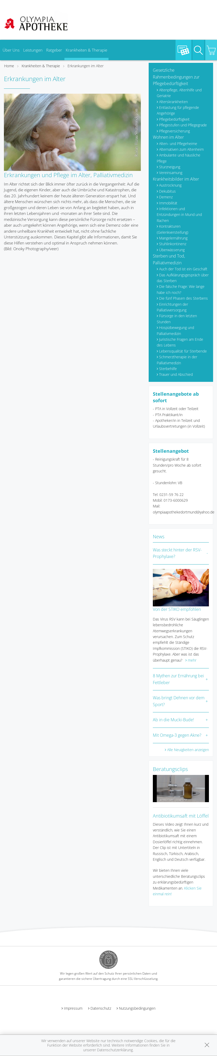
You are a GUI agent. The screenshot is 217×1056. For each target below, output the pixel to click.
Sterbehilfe (168, 368)
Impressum (73, 1008)
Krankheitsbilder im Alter (176, 179)
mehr (192, 660)
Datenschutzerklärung (115, 1049)
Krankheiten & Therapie (86, 50)
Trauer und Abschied (176, 374)
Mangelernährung (173, 238)
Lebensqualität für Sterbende (183, 351)
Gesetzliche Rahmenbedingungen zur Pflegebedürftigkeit (176, 76)
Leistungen (33, 50)
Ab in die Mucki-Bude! (173, 720)
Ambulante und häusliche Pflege (178, 158)
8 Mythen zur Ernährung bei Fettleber (178, 679)
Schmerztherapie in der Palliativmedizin (177, 359)
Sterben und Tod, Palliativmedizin (169, 259)
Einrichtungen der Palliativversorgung (172, 307)
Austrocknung (170, 185)
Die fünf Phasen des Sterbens (183, 298)
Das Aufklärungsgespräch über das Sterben (183, 277)
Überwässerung (172, 249)
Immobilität (168, 202)
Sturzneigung (169, 166)
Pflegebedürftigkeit (174, 119)
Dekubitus (167, 191)
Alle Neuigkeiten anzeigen (188, 749)
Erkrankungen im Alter (86, 65)
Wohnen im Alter (168, 137)
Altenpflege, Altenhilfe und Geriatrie (179, 92)
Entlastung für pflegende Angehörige (178, 110)
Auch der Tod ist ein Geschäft (183, 268)
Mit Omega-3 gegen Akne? (177, 735)
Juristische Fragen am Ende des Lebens (180, 342)
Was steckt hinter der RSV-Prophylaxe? (177, 553)
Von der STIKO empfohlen (177, 609)
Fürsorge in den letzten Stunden (177, 318)
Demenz (166, 196)
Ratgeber (54, 50)
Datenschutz (101, 1008)
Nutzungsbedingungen (137, 1008)
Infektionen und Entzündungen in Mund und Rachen (179, 214)
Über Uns (11, 50)
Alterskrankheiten (173, 101)
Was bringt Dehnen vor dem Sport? (178, 701)
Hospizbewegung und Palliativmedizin (175, 330)
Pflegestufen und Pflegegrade (183, 124)
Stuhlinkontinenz (172, 243)
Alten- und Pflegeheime (178, 143)
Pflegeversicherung (174, 130)
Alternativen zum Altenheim (181, 149)
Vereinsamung (170, 172)
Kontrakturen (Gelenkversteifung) (172, 229)
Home (9, 65)
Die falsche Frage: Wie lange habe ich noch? (180, 289)
